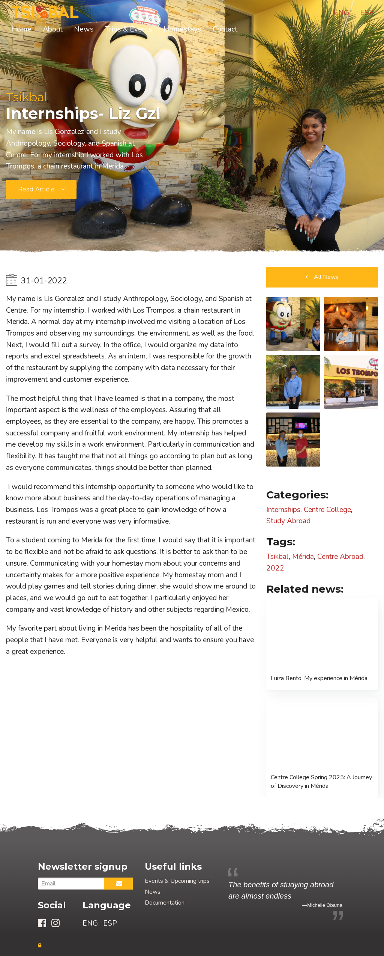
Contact (225, 29)
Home (21, 29)
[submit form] (41, 189)
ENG (341, 13)
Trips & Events (128, 29)
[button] (322, 277)
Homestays (182, 29)
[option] (285, 894)
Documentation (164, 903)
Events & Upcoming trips (177, 881)
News (84, 29)
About (53, 29)
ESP (367, 13)
